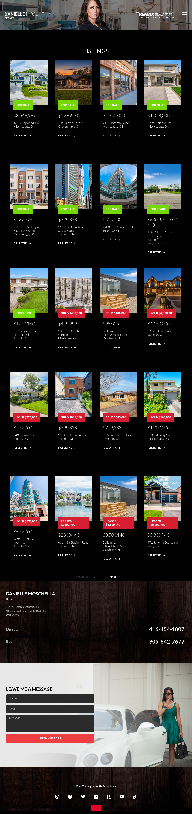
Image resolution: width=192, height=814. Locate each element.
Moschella (27, 14)
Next (113, 577)
